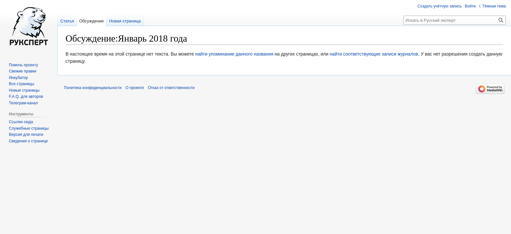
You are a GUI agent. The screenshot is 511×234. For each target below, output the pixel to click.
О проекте (134, 87)
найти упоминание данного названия (234, 54)
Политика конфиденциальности (93, 87)
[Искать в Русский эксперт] (454, 20)
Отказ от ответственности (171, 87)
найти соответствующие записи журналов (373, 54)
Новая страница (125, 21)
